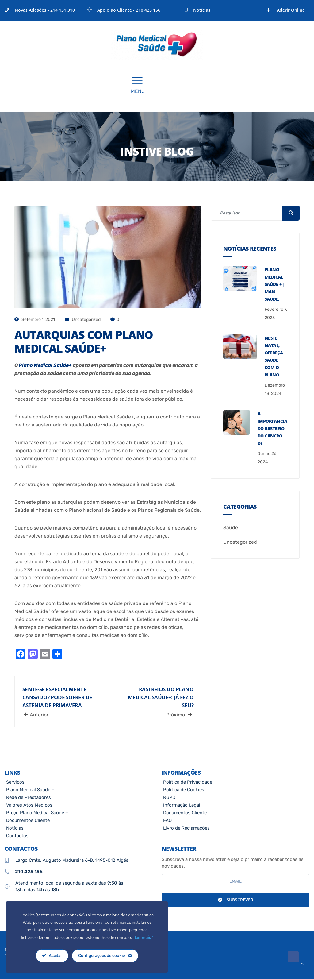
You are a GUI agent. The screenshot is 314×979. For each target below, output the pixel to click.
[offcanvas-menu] (137, 81)
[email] (235, 881)
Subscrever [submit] (235, 900)
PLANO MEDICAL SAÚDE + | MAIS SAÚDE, (275, 284)
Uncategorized (86, 319)
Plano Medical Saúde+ (45, 365)
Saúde (230, 527)
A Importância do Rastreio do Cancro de (272, 428)
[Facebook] (262, 10)
